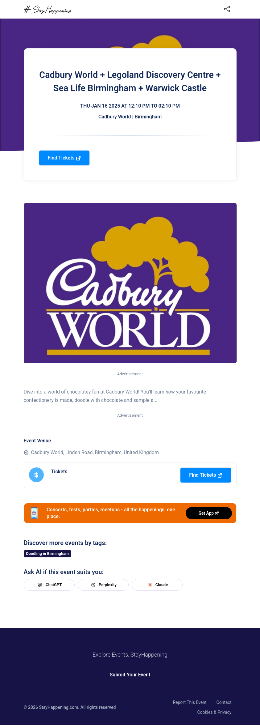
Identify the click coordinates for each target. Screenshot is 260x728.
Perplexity (103, 585)
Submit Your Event (130, 675)
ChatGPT (49, 585)
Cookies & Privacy (214, 712)
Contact (224, 702)
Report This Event (189, 702)
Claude (157, 585)
